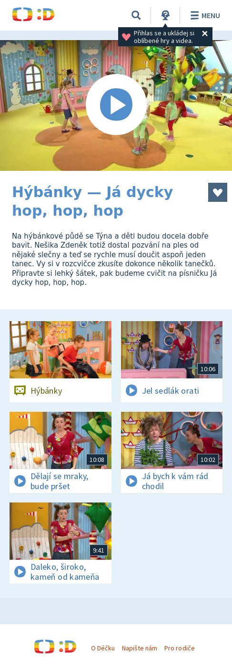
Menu (203, 15)
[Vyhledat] (136, 15)
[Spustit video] (116, 105)
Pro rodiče (179, 648)
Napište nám (139, 648)
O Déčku (103, 648)
